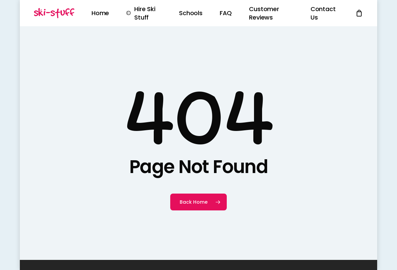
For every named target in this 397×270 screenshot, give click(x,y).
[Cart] (359, 13)
